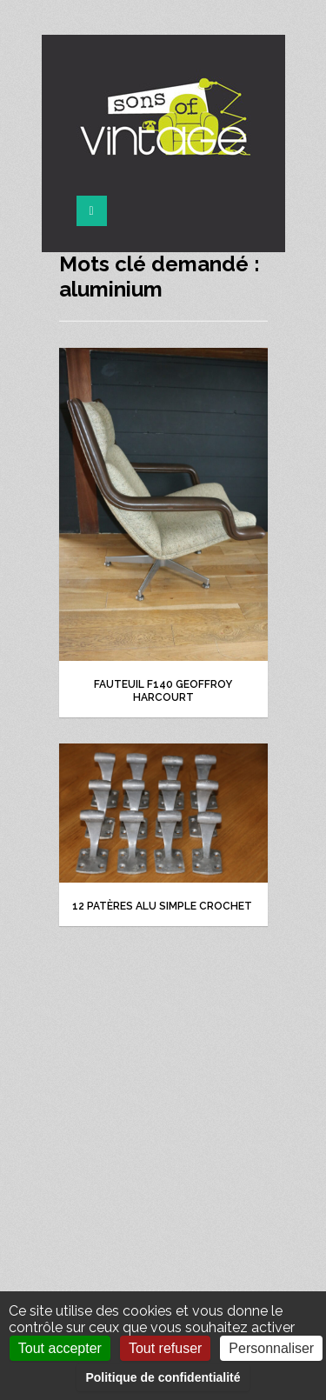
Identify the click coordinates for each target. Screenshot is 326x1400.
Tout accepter (60, 1348)
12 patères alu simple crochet (163, 906)
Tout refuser (165, 1348)
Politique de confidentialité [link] (162, 1377)
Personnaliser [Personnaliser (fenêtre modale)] (271, 1348)
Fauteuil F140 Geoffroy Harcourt (163, 690)
